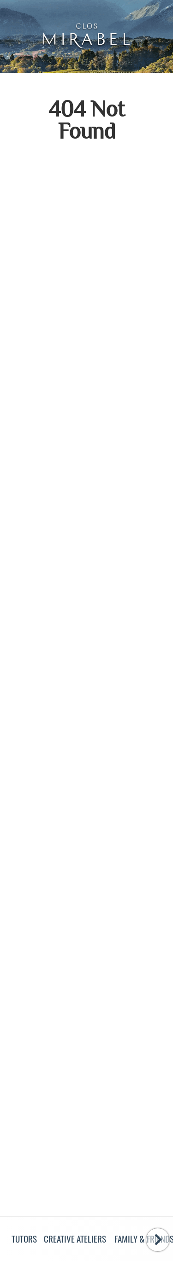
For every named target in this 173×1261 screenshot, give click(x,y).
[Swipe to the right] (158, 1240)
